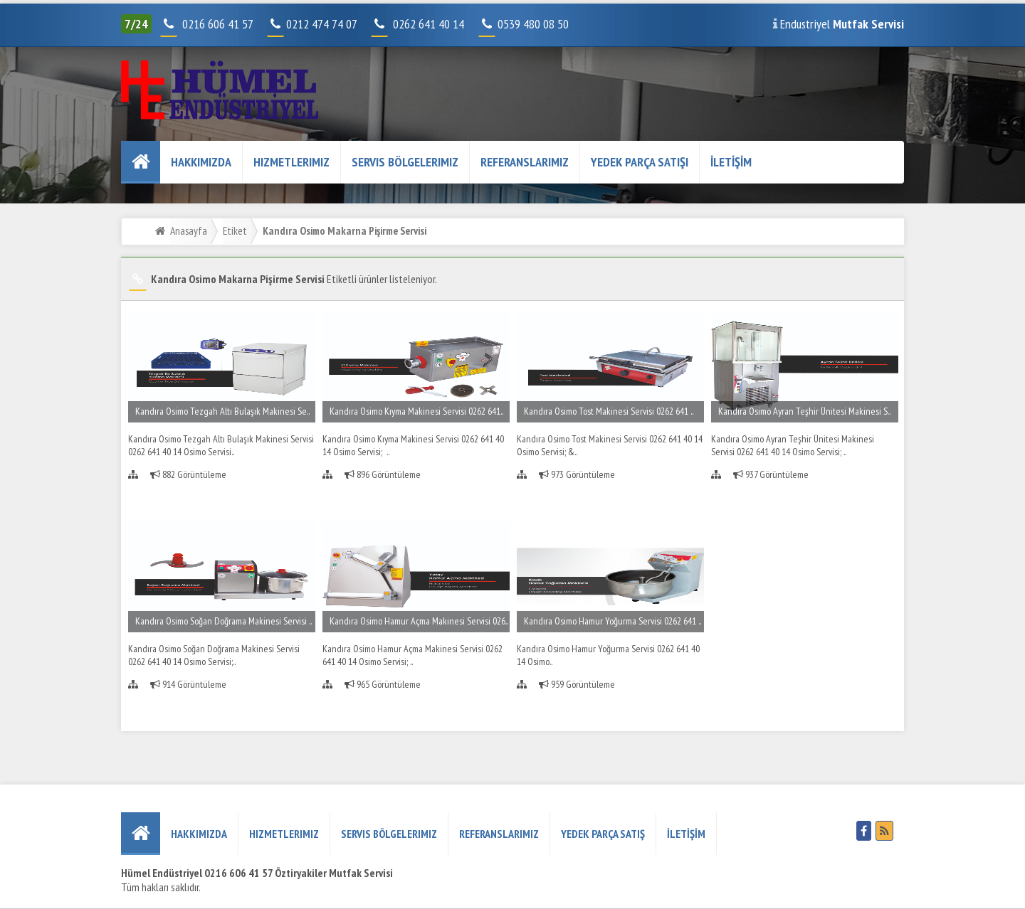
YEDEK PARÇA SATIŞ (603, 833)
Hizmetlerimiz (291, 162)
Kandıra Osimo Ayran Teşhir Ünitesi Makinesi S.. (804, 411)
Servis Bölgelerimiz (405, 162)
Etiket (235, 230)
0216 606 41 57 (216, 24)
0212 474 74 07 (313, 24)
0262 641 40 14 (434, 24)
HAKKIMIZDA (201, 162)
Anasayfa (188, 230)
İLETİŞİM (731, 162)
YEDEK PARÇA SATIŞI (639, 162)
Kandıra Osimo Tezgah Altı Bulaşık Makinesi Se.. (222, 411)
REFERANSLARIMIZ (524, 162)
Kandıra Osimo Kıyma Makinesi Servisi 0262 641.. (416, 411)
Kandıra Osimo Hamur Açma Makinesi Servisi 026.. (419, 621)
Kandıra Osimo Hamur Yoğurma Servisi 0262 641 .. (612, 621)
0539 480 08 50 (525, 24)
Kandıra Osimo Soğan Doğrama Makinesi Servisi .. (223, 621)
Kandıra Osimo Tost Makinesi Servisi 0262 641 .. (608, 411)
